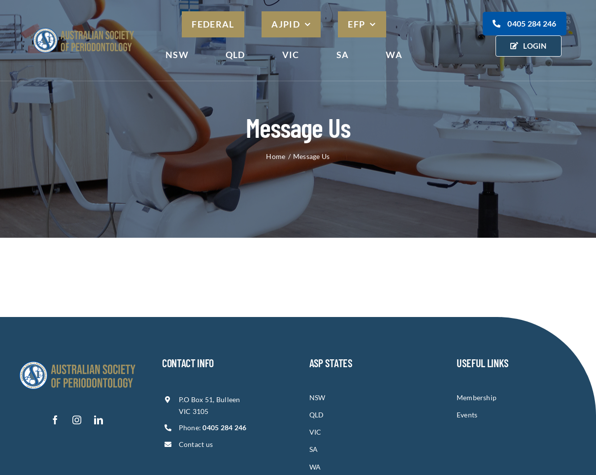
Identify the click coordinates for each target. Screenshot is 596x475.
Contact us (196, 444)
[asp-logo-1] (77, 360)
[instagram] (77, 420)
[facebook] (55, 420)
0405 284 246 (525, 23)
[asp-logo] (83, 28)
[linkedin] (99, 420)
